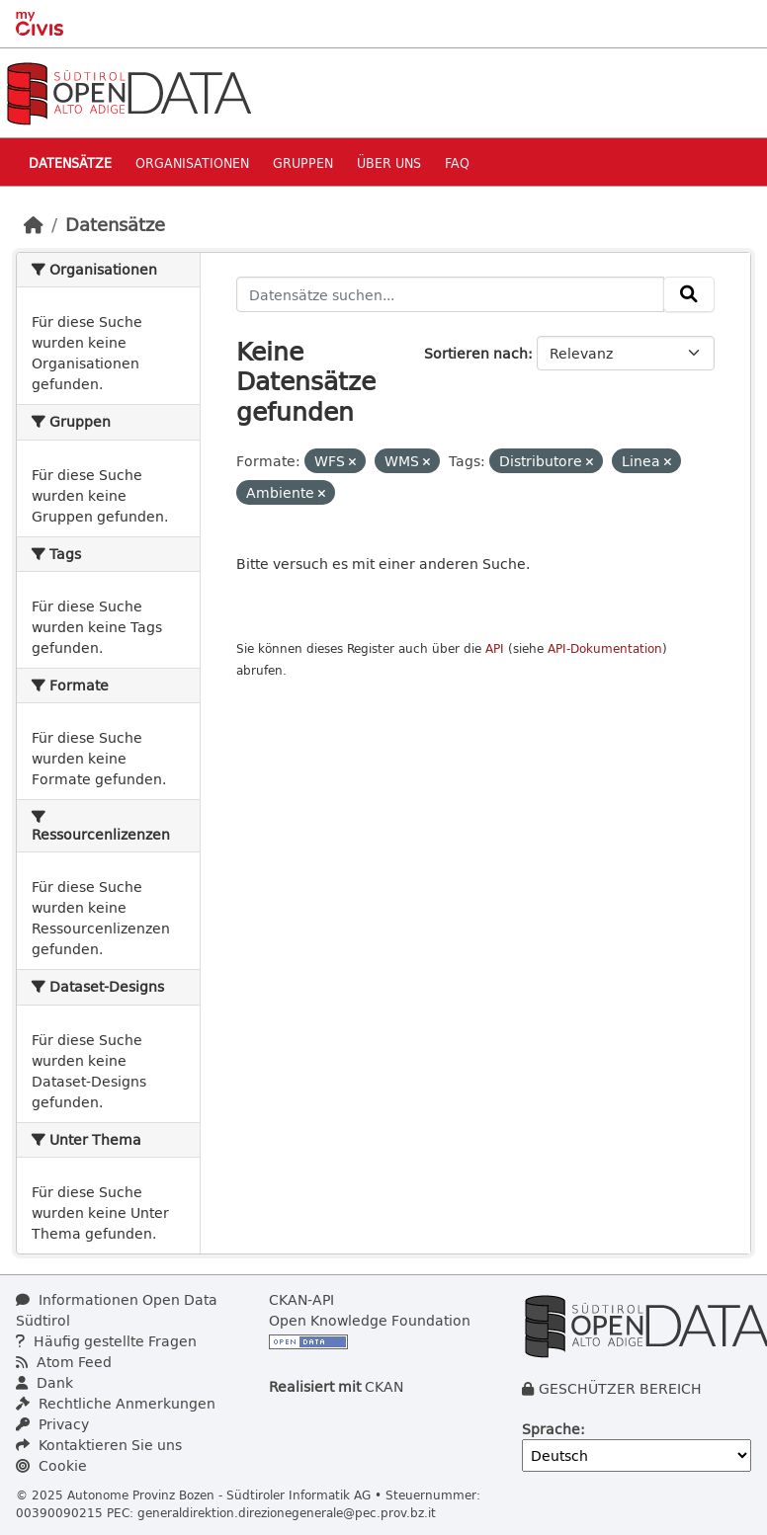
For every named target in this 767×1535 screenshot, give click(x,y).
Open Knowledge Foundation (369, 1320)
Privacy (52, 1424)
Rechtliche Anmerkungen (115, 1403)
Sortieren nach (476, 353)
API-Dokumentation (605, 648)
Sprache (551, 1428)
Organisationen (192, 162)
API (494, 648)
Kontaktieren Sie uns (99, 1444)
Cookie (51, 1465)
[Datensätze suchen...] (450, 294)
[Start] (33, 224)
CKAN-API (301, 1299)
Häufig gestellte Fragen (106, 1341)
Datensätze (70, 162)
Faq (457, 162)
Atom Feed (64, 1361)
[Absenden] (689, 294)
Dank (44, 1382)
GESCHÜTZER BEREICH (620, 1388)
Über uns (389, 162)
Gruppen (303, 162)
